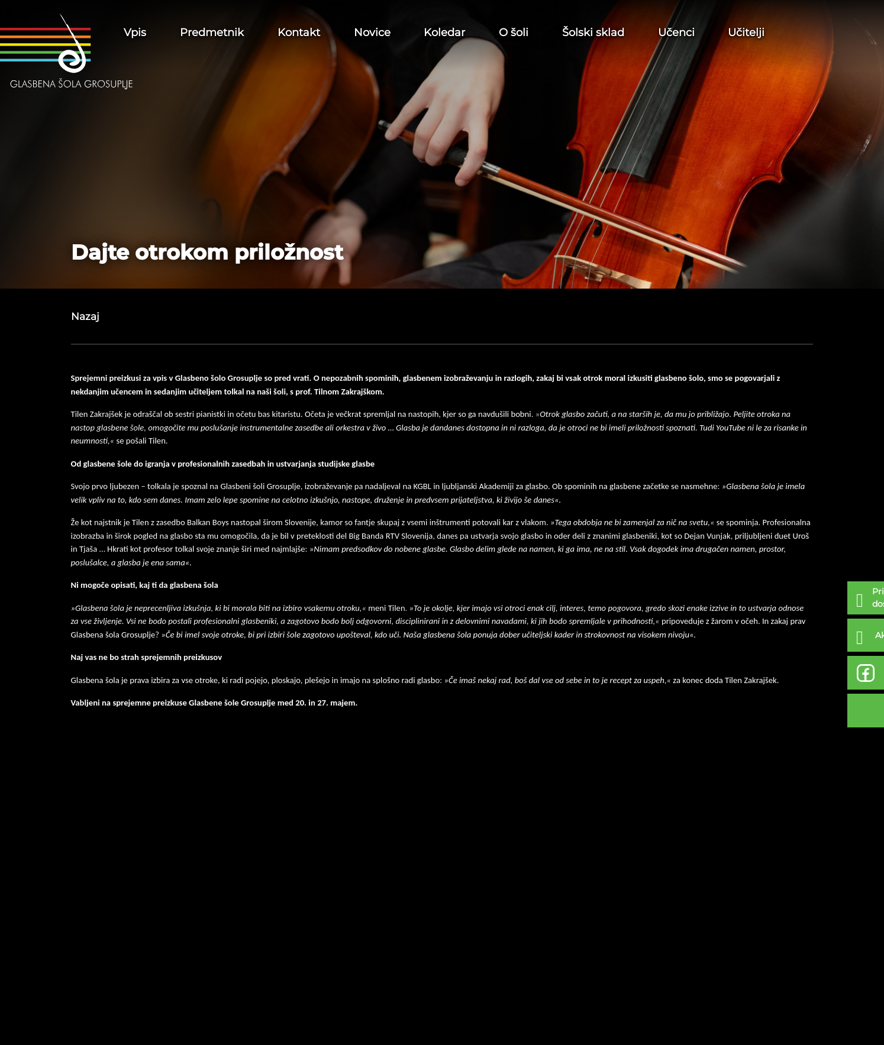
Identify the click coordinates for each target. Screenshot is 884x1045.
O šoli (513, 32)
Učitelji (746, 32)
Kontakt (299, 32)
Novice (372, 32)
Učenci (676, 32)
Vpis (135, 32)
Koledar (444, 32)
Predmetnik (212, 32)
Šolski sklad (593, 32)
